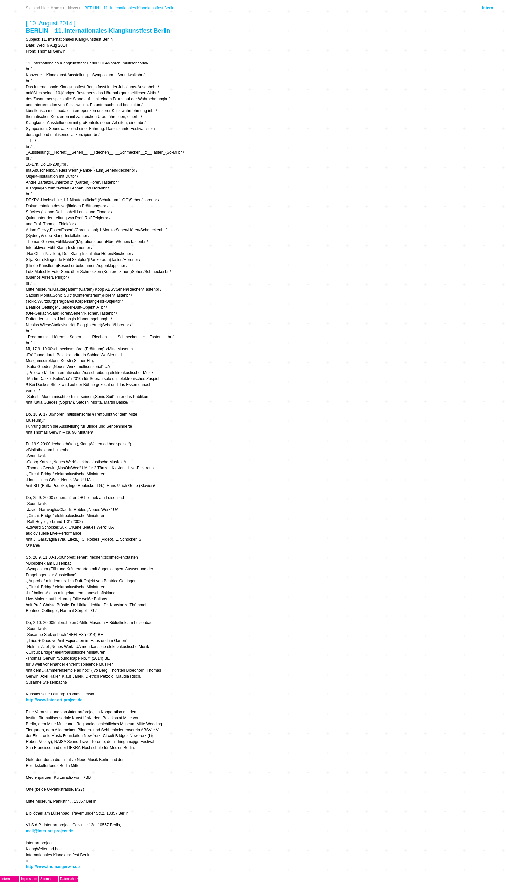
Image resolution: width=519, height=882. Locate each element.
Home (56, 8)
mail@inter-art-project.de (49, 831)
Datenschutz (69, 879)
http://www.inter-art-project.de (54, 700)
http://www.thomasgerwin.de (53, 866)
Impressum (29, 879)
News (73, 8)
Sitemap (46, 879)
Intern (487, 8)
